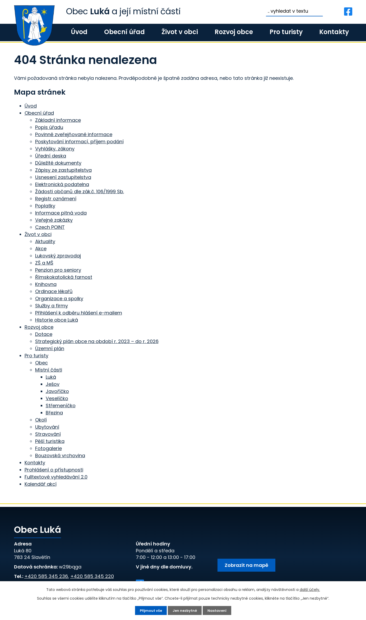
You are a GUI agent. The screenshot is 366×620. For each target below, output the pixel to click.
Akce (41, 248)
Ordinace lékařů (54, 291)
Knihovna (46, 284)
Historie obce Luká (56, 320)
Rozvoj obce (234, 31)
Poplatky (45, 205)
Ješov (52, 384)
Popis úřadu (49, 127)
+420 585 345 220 (92, 576)
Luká (51, 377)
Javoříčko (57, 391)
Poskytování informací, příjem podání (79, 141)
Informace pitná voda (61, 213)
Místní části (48, 370)
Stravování (48, 434)
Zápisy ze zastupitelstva (63, 170)
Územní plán (49, 348)
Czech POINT (50, 227)
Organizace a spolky (59, 298)
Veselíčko (57, 398)
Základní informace (58, 120)
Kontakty (334, 31)
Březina (54, 412)
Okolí (41, 420)
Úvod (79, 31)
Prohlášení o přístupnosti (54, 469)
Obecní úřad (124, 31)
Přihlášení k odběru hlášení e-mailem (78, 312)
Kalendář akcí (41, 484)
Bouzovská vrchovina (60, 455)
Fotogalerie (48, 448)
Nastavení (219, 610)
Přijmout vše (150, 610)
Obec (41, 362)
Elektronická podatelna (62, 184)
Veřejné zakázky (54, 220)
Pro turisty (286, 31)
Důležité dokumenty (58, 163)
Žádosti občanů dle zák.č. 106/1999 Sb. (79, 191)
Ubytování (47, 427)
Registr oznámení (55, 198)
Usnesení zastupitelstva (63, 177)
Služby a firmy (51, 305)
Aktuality (45, 241)
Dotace (43, 334)
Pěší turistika (49, 441)
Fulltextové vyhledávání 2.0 (56, 477)
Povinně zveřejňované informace (73, 134)
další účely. (310, 589)
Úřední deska (50, 155)
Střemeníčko (61, 405)
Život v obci (179, 31)
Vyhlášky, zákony (55, 148)
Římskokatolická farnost (63, 277)
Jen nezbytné (185, 610)
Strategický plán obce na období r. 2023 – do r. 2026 (97, 341)
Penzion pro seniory (58, 270)
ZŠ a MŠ (44, 263)
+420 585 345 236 (46, 576)
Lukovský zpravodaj (58, 255)
